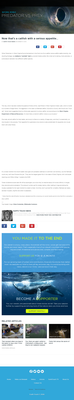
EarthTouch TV (53, 379)
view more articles (8, 348)
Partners (31, 389)
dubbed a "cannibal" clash (23, 56)
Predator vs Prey (22, 16)
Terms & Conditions (40, 389)
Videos (33, 379)
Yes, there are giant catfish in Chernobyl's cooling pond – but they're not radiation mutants (36, 343)
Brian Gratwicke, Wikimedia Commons (25, 204)
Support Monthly (37, 311)
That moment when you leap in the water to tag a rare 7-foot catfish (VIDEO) (12, 343)
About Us (65, 379)
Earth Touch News (9, 41)
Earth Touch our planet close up (37, 3)
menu (2, 3)
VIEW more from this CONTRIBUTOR (48, 215)
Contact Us (38, 383)
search (71, 3)
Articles (42, 379)
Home (9, 379)
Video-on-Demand (21, 379)
